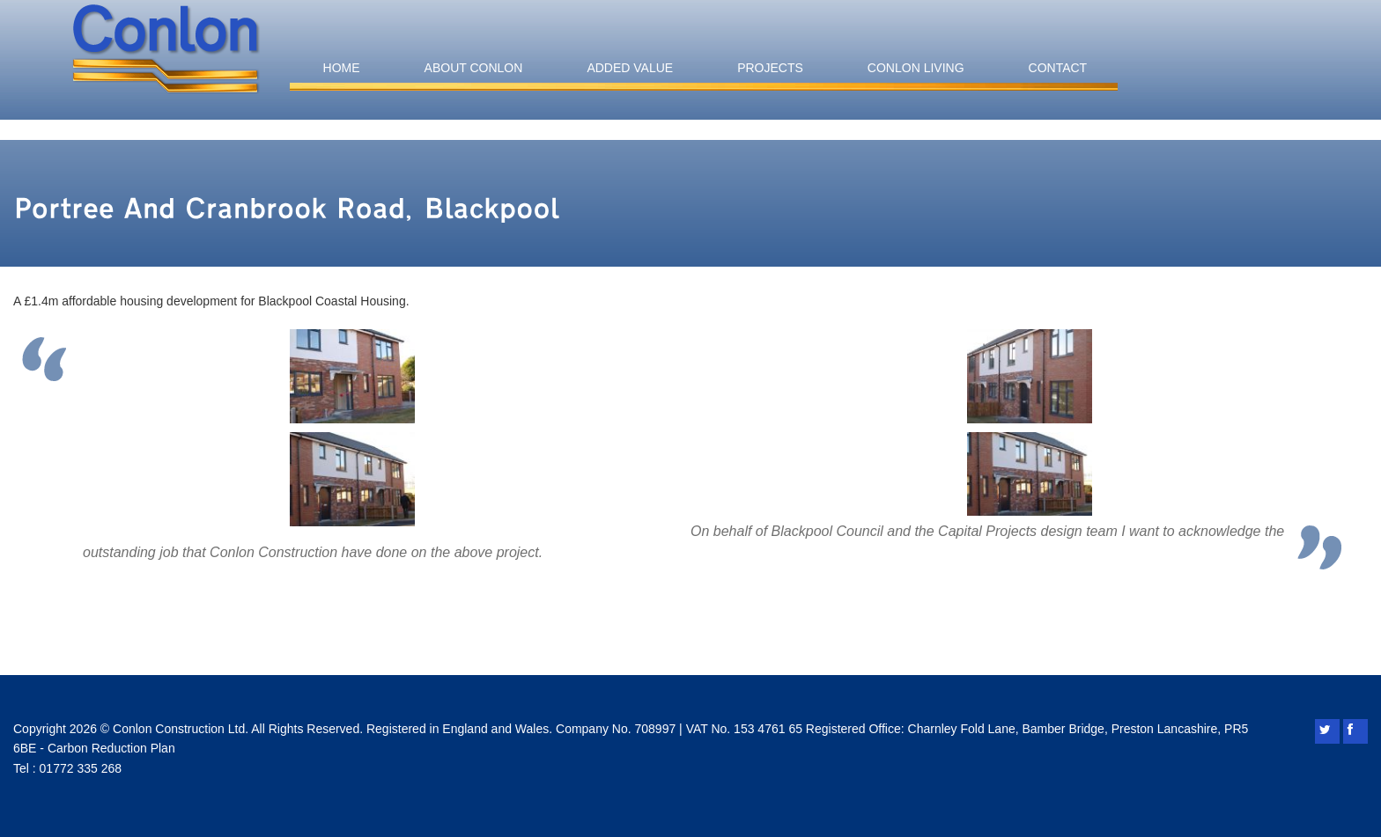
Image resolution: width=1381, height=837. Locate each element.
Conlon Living (916, 68)
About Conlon (474, 68)
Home (341, 68)
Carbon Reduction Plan (111, 748)
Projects (770, 68)
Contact (1058, 68)
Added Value (630, 68)
